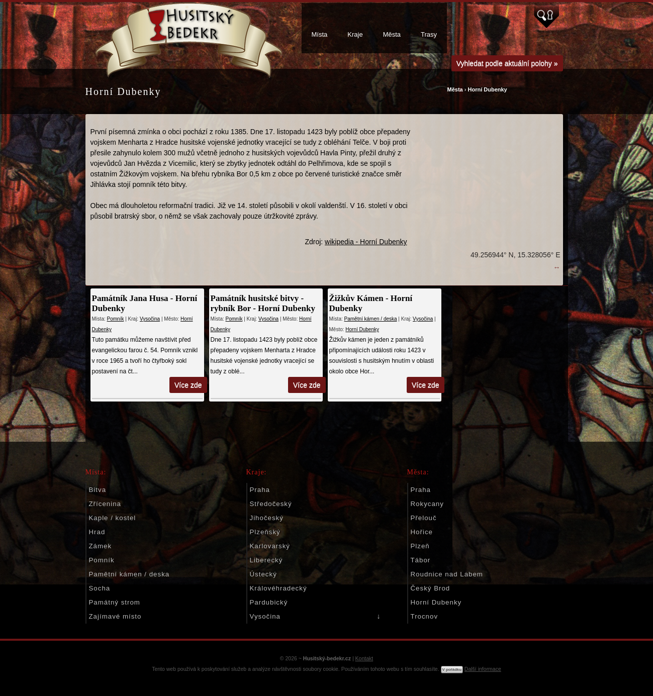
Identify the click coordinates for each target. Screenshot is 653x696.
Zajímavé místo (115, 616)
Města (392, 34)
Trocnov (424, 616)
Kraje (354, 34)
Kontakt (364, 658)
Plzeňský (265, 532)
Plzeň (420, 546)
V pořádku (451, 669)
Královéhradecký (278, 588)
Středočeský (271, 504)
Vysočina (150, 319)
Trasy (429, 34)
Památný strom (114, 602)
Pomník (115, 319)
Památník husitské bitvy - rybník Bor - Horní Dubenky (263, 303)
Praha (260, 489)
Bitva (98, 489)
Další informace (482, 669)
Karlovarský (270, 546)
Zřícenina (105, 504)
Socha (100, 588)
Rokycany (427, 504)
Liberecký (266, 560)
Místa (320, 34)
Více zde (188, 385)
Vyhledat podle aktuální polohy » (507, 63)
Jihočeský (267, 518)
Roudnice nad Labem (447, 574)
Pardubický (269, 602)
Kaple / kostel (112, 518)
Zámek (100, 546)
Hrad (97, 532)
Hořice (422, 532)
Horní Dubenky (487, 89)
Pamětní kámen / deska (370, 319)
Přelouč (424, 518)
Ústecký (263, 574)
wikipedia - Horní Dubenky (366, 242)
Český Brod (430, 588)
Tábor (421, 560)
